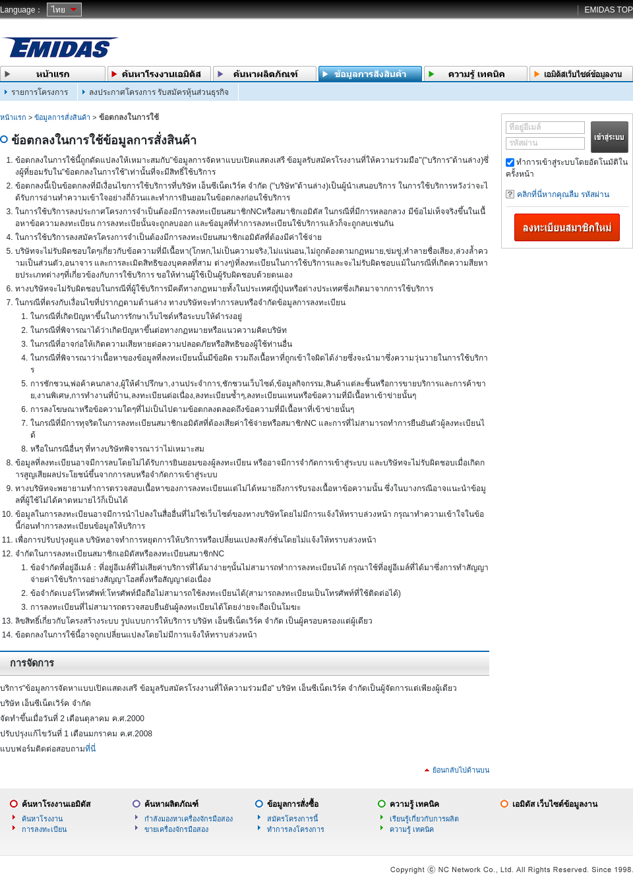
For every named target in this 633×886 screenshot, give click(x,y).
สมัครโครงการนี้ (292, 819)
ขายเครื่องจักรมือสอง (176, 829)
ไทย (58, 10)
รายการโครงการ (39, 92)
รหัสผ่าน (523, 143)
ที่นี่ (90, 748)
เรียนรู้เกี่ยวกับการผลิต (424, 819)
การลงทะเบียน (44, 829)
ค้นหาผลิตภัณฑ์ (171, 804)
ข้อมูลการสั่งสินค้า (62, 117)
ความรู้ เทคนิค (414, 804)
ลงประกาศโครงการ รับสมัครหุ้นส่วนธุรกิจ (159, 92)
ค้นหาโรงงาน (42, 819)
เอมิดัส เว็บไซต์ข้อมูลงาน (554, 804)
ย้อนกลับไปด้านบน (461, 770)
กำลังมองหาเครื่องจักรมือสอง (188, 819)
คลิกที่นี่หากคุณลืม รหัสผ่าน (563, 194)
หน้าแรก (13, 117)
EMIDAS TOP (608, 10)
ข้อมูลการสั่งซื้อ (292, 804)
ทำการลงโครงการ (295, 829)
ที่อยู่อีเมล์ (525, 127)
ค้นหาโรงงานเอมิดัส (56, 804)
